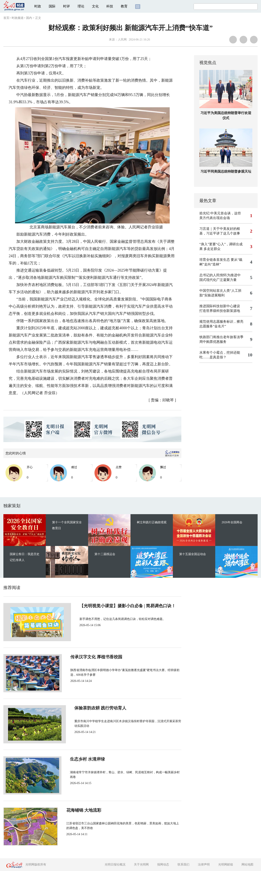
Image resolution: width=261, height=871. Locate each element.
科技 (109, 6)
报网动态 (163, 864)
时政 (37, 6)
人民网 (122, 39)
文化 (95, 6)
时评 (66, 6)
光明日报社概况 (115, 864)
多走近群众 (212, 249)
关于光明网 (141, 864)
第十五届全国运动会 (192, 554)
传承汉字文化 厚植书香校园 (91, 657)
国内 (29, 18)
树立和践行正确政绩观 (152, 522)
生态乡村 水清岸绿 (82, 759)
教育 (124, 6)
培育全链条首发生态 (214, 259)
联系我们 (183, 864)
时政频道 (18, 18)
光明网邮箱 (225, 864)
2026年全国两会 (232, 522)
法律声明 (204, 864)
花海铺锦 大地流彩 (82, 810)
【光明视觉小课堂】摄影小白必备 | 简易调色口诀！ (113, 605)
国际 (52, 6)
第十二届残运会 (104, 554)
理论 (81, 6)
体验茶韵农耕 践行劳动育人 (91, 708)
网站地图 (247, 864)
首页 (6, 18)
